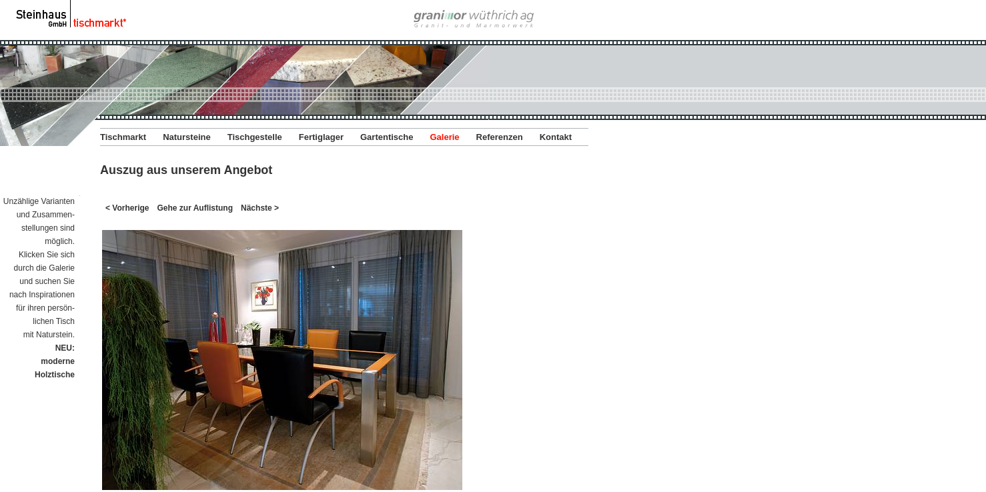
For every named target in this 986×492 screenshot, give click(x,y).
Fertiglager (321, 137)
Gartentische (386, 137)
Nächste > (260, 208)
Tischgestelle (254, 137)
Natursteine (187, 137)
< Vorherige (127, 208)
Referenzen (499, 137)
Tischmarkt (123, 137)
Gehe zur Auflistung (195, 208)
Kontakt (556, 137)
